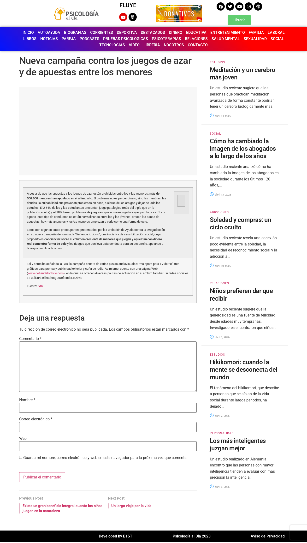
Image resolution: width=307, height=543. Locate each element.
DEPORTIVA (127, 32)
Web (23, 439)
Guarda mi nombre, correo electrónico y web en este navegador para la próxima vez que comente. (105, 458)
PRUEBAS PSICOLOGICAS (125, 38)
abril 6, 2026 (220, 487)
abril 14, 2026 (220, 116)
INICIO (28, 32)
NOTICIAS (49, 38)
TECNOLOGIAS (112, 45)
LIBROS (29, 38)
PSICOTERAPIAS (166, 38)
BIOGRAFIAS (75, 32)
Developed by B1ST (115, 537)
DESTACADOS (153, 32)
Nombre (27, 400)
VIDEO (134, 45)
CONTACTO (198, 45)
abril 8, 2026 (220, 337)
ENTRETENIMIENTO (227, 32)
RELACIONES (196, 38)
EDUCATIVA (196, 32)
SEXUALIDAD (255, 38)
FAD (40, 286)
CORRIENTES (101, 32)
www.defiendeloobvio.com (46, 273)
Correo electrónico (35, 419)
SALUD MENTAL (226, 38)
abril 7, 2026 (220, 416)
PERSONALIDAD (222, 433)
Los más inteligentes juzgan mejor (238, 444)
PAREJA (69, 38)
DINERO (175, 32)
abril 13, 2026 (220, 194)
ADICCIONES (219, 212)
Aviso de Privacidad (268, 537)
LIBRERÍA (151, 45)
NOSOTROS (174, 45)
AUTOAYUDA (49, 32)
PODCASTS (89, 38)
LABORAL (276, 32)
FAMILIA (256, 32)
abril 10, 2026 (220, 266)
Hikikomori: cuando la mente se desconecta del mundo (243, 369)
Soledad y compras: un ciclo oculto (240, 223)
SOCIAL (277, 38)
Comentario (30, 339)
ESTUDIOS (217, 62)
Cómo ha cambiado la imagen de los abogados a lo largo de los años (243, 148)
